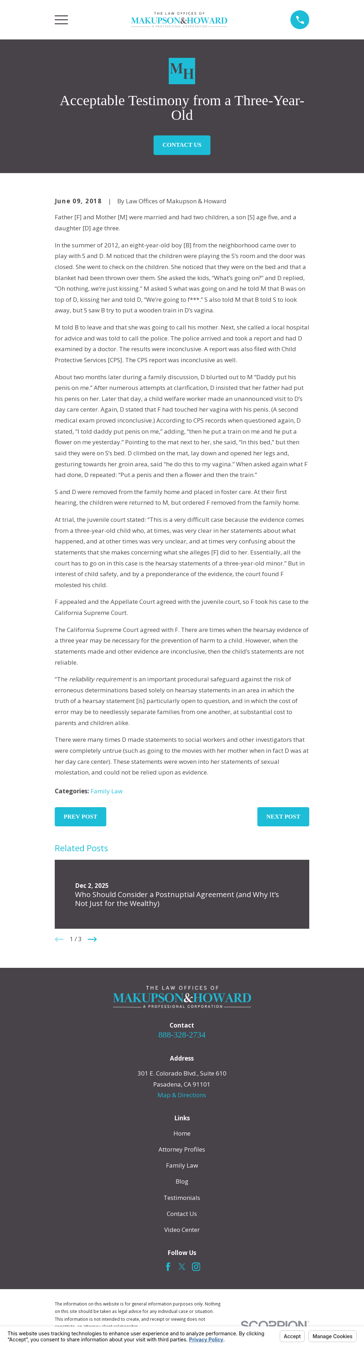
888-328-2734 (182, 1034)
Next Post (283, 816)
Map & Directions (181, 1095)
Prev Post (80, 816)
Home (182, 1133)
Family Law (107, 791)
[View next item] (92, 939)
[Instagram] (196, 1266)
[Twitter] (182, 1266)
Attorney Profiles (182, 1149)
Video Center (182, 1230)
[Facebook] (168, 1266)
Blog (182, 1181)
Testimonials (182, 1198)
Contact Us (181, 144)
